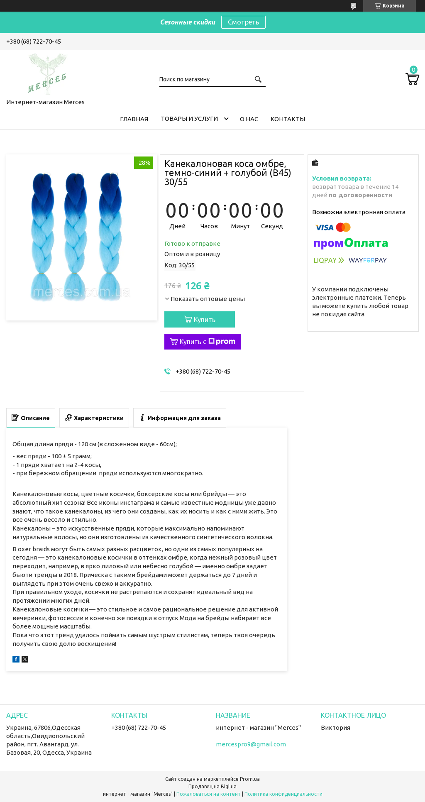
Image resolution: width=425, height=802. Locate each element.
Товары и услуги (189, 118)
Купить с (207, 341)
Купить (204, 319)
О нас (249, 118)
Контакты (288, 118)
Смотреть (243, 22)
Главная (134, 118)
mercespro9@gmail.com (251, 744)
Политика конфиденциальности (283, 794)
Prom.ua (250, 779)
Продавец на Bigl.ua (212, 786)
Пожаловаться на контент (208, 794)
